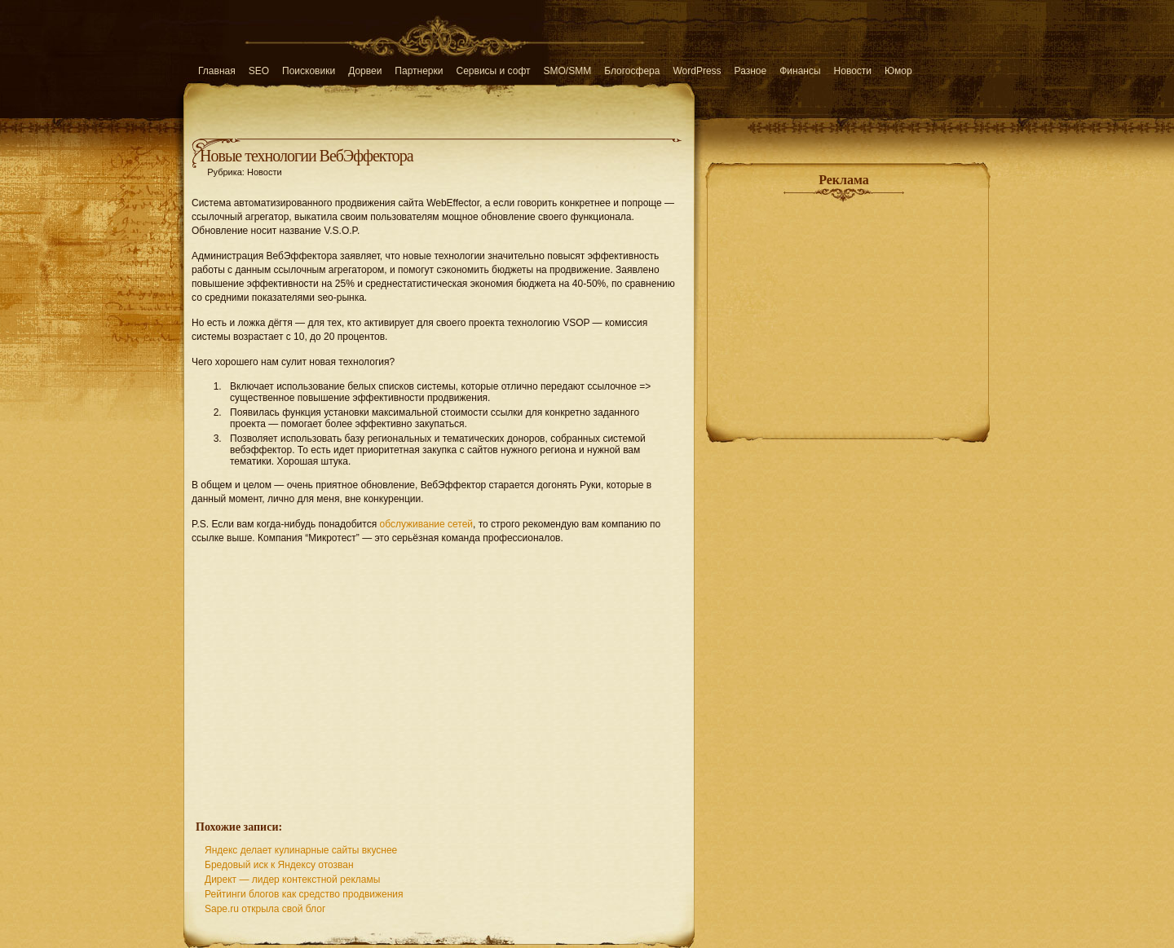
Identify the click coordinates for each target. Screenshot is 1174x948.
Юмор (898, 71)
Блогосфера (632, 71)
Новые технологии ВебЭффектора (306, 156)
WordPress (697, 71)
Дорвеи (365, 71)
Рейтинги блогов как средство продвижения (304, 894)
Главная (217, 71)
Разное (751, 71)
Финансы (799, 71)
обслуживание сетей (426, 524)
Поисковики (308, 71)
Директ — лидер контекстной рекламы (292, 879)
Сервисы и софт (494, 71)
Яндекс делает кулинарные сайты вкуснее (301, 850)
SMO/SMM (568, 71)
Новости (853, 71)
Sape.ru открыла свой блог (265, 909)
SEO (259, 71)
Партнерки (419, 71)
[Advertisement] (439, 673)
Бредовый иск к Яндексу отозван (279, 865)
